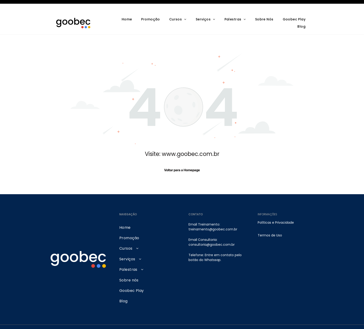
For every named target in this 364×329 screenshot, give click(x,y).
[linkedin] (275, 321)
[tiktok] (306, 321)
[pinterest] (296, 321)
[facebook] (264, 321)
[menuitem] (127, 8)
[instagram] (243, 321)
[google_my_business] (285, 321)
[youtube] (254, 321)
